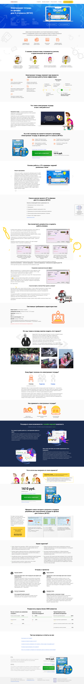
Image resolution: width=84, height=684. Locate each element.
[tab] (31, 380)
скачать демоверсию (64, 24)
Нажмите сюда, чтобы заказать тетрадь (39, 149)
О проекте (39, 1)
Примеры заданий (45, 1)
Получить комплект (52, 24)
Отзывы (60, 1)
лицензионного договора (36, 157)
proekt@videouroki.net (30, 680)
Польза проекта (54, 1)
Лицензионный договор (15, 681)
